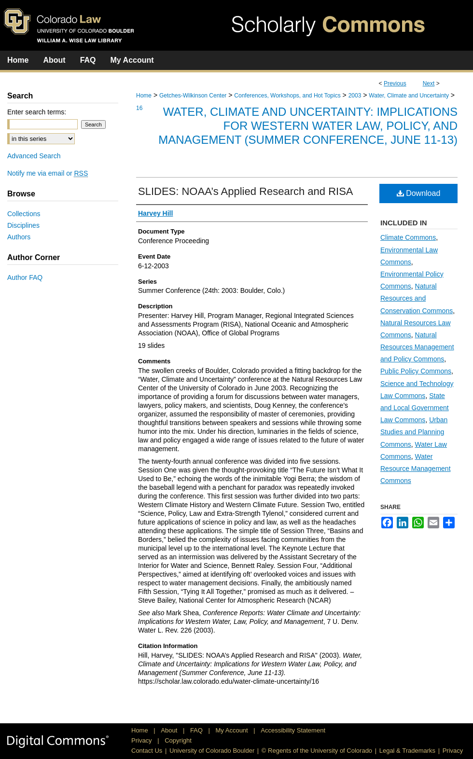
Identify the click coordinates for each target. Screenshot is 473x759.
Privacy (142, 740)
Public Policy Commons (415, 371)
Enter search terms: (36, 112)
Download (419, 193)
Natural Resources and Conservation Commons (416, 298)
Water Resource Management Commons (415, 468)
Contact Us (146, 750)
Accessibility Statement (293, 730)
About (170, 730)
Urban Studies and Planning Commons (413, 432)
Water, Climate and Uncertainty (409, 95)
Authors (18, 237)
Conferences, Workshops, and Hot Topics (287, 95)
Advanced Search (34, 156)
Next (429, 83)
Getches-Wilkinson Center (192, 95)
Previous (395, 83)
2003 (355, 95)
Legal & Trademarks (407, 750)
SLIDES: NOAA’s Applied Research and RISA (245, 191)
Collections (23, 214)
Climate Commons (408, 237)
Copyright (178, 740)
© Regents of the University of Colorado (317, 750)
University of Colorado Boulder (211, 750)
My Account (233, 730)
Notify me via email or (47, 173)
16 (139, 108)
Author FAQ (24, 277)
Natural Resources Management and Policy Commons (417, 347)
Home (144, 95)
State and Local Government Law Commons (414, 408)
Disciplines (23, 225)
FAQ (197, 730)
